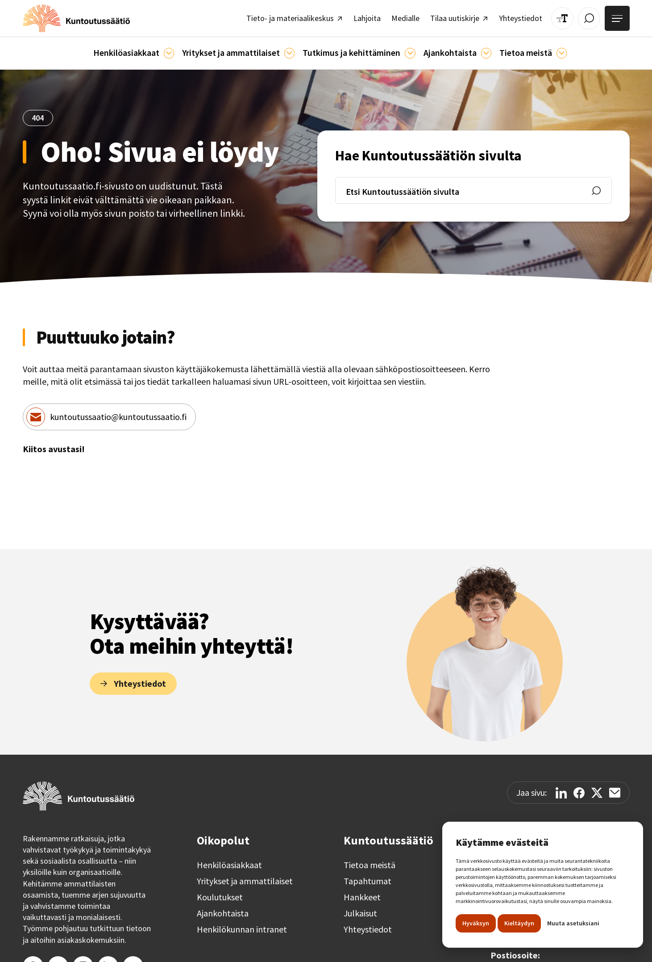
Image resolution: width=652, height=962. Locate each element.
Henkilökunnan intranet (242, 924)
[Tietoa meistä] (545, 49)
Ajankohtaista (223, 908)
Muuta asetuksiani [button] (573, 923)
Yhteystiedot (368, 924)
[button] (146, 49)
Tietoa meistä (369, 860)
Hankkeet (362, 892)
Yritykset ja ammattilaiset (245, 876)
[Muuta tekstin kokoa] (568, 16)
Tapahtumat (367, 876)
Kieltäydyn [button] (519, 923)
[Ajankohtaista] (403, 49)
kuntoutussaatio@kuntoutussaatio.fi (118, 412)
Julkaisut (360, 908)
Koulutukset (220, 892)
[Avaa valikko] (618, 17)
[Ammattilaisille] (291, 49)
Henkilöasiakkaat (229, 860)
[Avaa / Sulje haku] (592, 16)
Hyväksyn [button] (475, 923)
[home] (70, 17)
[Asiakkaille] (179, 49)
